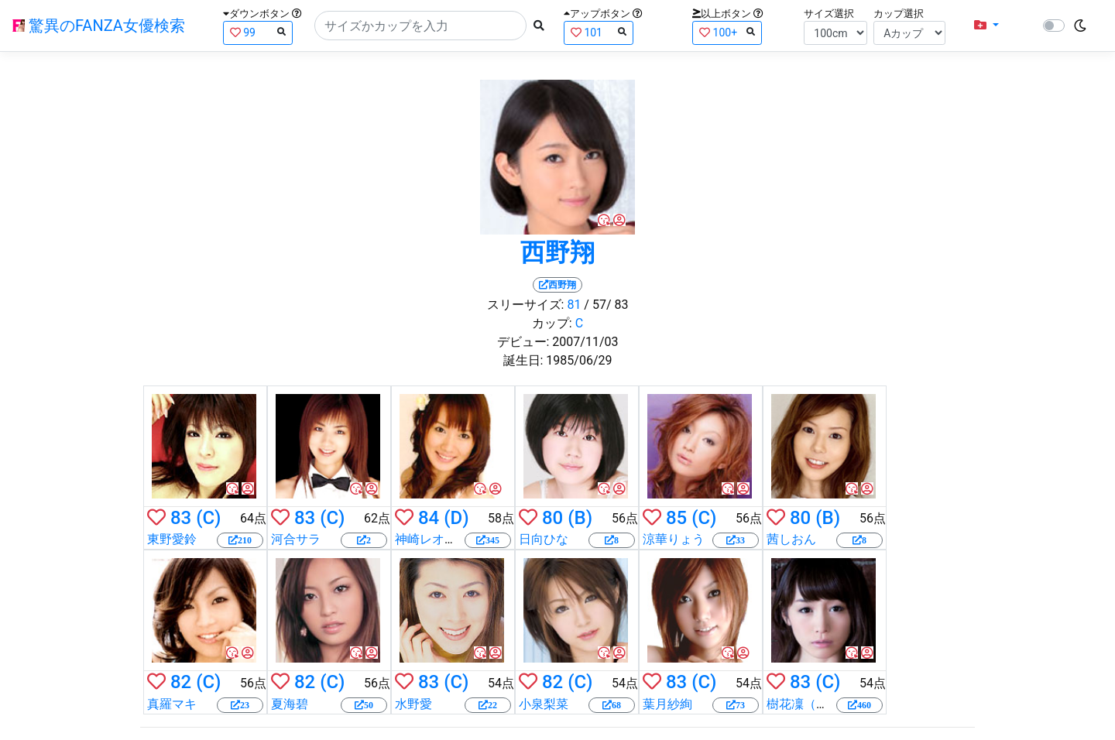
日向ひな (543, 539)
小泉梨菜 (543, 704)
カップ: (552, 323)
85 (676, 518)
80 (552, 518)
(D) (456, 518)
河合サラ (296, 539)
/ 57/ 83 (606, 304)
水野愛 (413, 704)
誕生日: (523, 360)
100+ (727, 32)
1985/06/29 (579, 360)
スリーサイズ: (525, 304)
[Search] (420, 25)
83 (180, 518)
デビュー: (523, 341)
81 (574, 304)
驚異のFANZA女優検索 (98, 25)
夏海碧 (289, 704)
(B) (580, 518)
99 (258, 32)
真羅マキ (172, 704)
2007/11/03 (585, 341)
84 (428, 518)
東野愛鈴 (172, 539)
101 (598, 32)
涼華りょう (674, 539)
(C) (208, 518)
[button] (986, 25)
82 (180, 682)
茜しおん (791, 539)
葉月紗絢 (667, 704)
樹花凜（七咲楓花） (822, 704)
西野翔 (557, 252)
